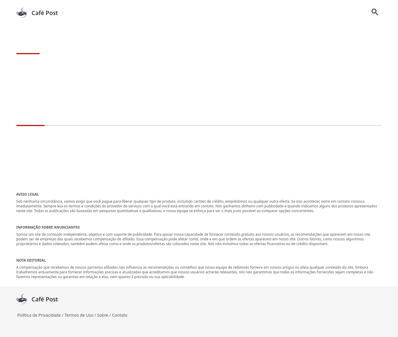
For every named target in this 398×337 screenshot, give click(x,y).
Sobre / (104, 315)
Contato (119, 315)
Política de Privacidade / (41, 315)
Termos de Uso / (81, 315)
